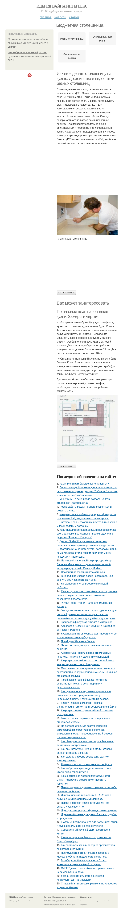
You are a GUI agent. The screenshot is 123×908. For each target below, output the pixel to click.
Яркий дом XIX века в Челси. (78, 641)
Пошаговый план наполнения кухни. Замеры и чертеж (82, 314)
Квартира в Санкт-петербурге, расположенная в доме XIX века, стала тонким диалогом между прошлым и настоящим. (86, 553)
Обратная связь (86, 897)
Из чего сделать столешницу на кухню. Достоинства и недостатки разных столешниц (85, 78)
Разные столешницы (72, 38)
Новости (60, 17)
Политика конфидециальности (55, 901)
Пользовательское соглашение (64, 897)
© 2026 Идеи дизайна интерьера (21, 897)
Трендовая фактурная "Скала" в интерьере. (87, 622)
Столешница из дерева (71, 56)
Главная (45, 17)
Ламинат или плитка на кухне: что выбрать (86, 764)
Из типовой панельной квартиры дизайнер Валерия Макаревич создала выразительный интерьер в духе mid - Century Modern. (84, 564)
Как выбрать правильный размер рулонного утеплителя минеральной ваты (29, 56)
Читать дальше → (66, 292)
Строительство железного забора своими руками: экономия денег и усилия (28, 43)
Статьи (74, 17)
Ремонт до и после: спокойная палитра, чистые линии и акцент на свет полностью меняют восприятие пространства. (87, 595)
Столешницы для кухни (102, 39)
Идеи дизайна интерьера (62, 6)
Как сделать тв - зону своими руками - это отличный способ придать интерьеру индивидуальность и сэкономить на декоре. (84, 695)
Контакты (47, 897)
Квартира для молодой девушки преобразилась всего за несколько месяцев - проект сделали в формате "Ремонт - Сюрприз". (86, 533)
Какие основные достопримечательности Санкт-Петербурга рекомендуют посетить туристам (83, 780)
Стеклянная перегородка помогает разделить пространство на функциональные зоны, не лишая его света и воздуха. (87, 672)
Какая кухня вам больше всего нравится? (84, 483)
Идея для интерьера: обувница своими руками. (89, 810)
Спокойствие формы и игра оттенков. (83, 572)
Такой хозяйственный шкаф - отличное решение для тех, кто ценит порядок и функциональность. (82, 683)
